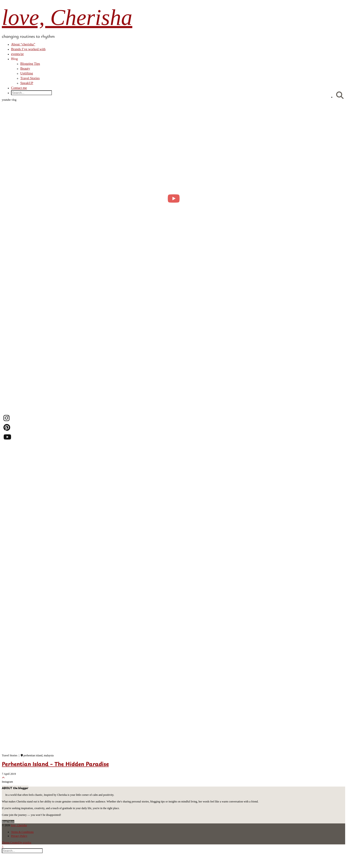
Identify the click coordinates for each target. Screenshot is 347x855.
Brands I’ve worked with (28, 49)
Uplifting (26, 73)
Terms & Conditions (22, 832)
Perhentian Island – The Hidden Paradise (55, 764)
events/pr (17, 54)
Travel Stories (30, 78)
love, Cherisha (67, 17)
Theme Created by (16, 842)
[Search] (340, 95)
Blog (14, 59)
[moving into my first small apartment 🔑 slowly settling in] (173, 198)
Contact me (19, 88)
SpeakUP (26, 83)
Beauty (25, 68)
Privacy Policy (19, 835)
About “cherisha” (23, 44)
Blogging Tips (30, 63)
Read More (8, 821)
